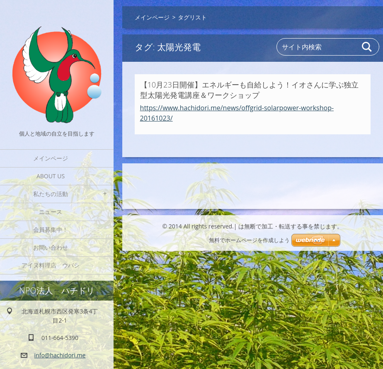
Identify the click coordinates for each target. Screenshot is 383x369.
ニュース (50, 212)
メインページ (50, 158)
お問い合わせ (50, 247)
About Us (50, 176)
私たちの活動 (50, 194)
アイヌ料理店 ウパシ (53, 265)
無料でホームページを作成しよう (249, 240)
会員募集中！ (50, 229)
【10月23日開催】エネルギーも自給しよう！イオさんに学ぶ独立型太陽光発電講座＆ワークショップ (249, 90)
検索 (367, 47)
